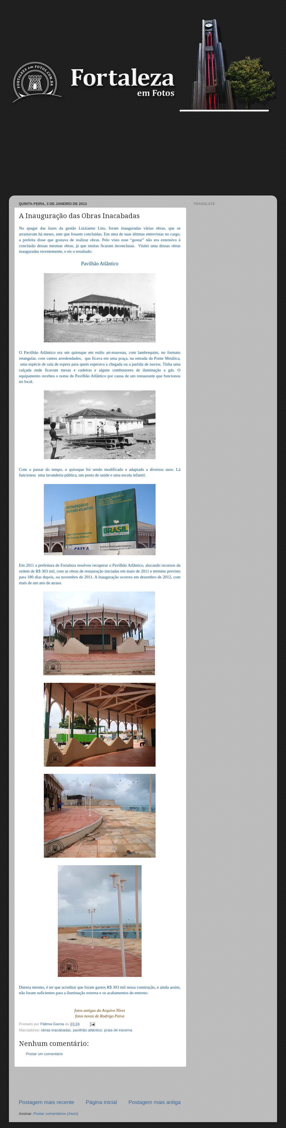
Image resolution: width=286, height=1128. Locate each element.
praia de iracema (118, 1030)
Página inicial (101, 1102)
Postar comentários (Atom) (56, 1114)
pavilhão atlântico (87, 1030)
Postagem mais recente (46, 1102)
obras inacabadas (56, 1030)
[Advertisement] (143, 154)
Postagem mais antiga (154, 1102)
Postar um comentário (44, 1054)
